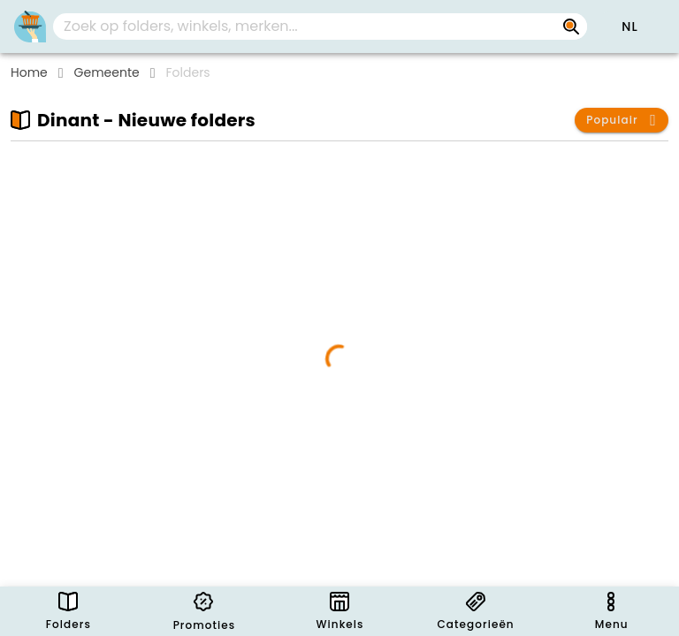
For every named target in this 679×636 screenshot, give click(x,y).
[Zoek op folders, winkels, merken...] (571, 26)
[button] (629, 26)
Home (29, 72)
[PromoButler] (30, 26)
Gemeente (107, 72)
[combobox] (320, 26)
